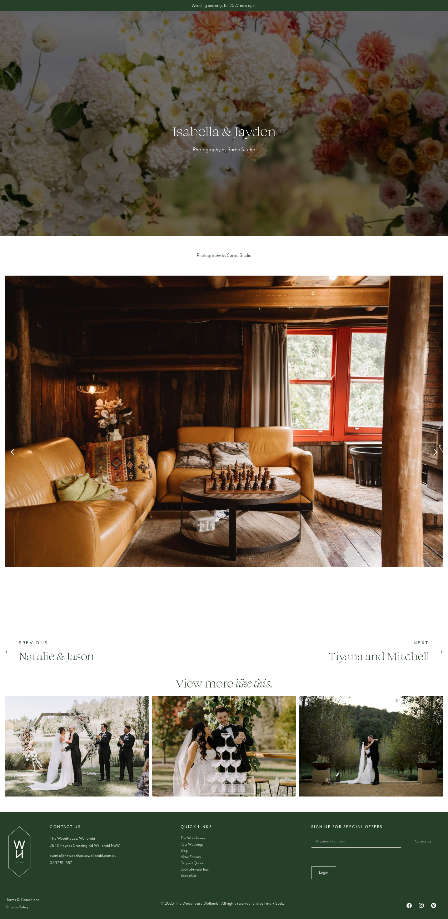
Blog (281, 64)
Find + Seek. (274, 903)
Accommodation (211, 64)
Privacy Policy (17, 907)
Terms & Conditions (22, 899)
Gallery (254, 64)
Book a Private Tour (195, 869)
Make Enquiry (311, 64)
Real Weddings (192, 844)
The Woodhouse (193, 838)
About (132, 64)
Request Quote (192, 863)
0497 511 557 (61, 863)
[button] (12, 452)
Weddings (167, 64)
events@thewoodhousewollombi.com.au (83, 855)
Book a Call (189, 875)
